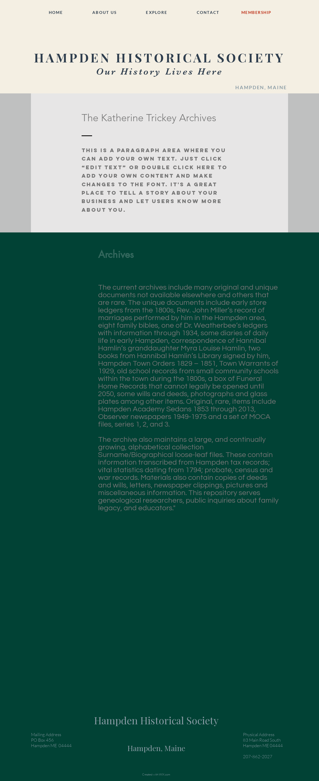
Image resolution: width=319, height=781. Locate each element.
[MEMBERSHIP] (256, 12)
